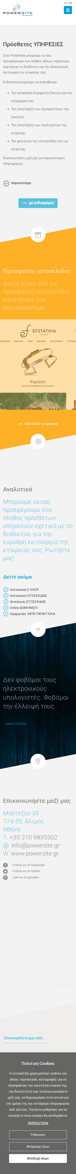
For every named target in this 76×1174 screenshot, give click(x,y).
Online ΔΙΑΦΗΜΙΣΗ (20, 608)
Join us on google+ (26, 877)
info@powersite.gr (36, 858)
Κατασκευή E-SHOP (21, 590)
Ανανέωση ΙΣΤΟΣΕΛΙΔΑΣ (24, 602)
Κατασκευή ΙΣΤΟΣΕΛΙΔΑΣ (25, 596)
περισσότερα (21, 183)
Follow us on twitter (26, 871)
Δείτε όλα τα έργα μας (41, 421)
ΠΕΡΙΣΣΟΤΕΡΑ (38, 1123)
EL (65, 3)
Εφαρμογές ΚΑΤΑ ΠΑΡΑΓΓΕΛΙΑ (29, 614)
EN (70, 3)
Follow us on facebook (28, 865)
